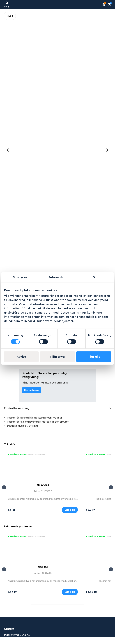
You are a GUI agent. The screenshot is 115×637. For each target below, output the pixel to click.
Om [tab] (95, 277)
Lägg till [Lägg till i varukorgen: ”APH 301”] (70, 591)
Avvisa (21, 356)
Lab (10, 15)
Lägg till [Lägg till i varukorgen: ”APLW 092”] (70, 509)
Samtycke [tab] (20, 277)
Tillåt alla (93, 356)
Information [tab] (57, 277)
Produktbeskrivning (16, 408)
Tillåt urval (57, 356)
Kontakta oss (31, 390)
